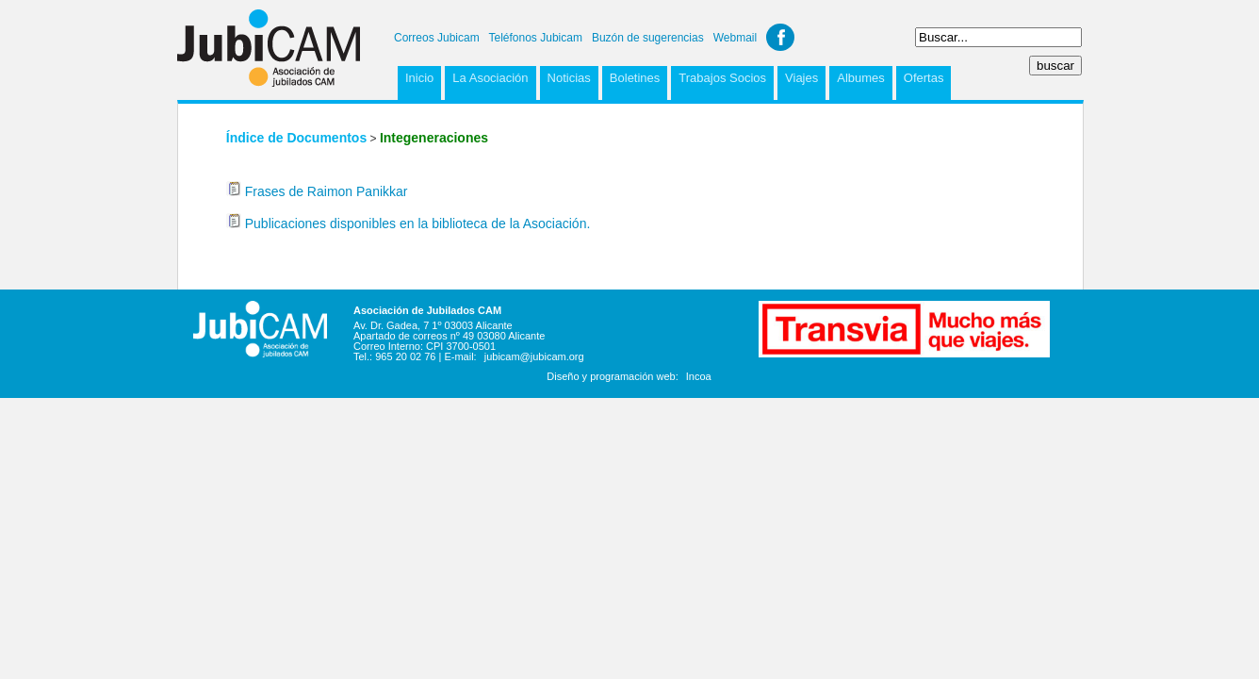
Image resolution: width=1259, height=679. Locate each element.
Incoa (698, 376)
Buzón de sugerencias (648, 37)
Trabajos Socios (722, 78)
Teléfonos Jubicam (535, 37)
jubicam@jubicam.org (534, 356)
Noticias (569, 78)
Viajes (801, 78)
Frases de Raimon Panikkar (326, 191)
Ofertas (924, 78)
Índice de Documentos (296, 137)
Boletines (635, 78)
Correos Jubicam (437, 37)
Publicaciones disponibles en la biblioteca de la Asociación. (418, 223)
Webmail (735, 37)
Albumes (861, 78)
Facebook (780, 37)
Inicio (419, 78)
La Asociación (490, 78)
